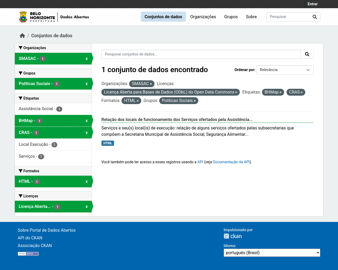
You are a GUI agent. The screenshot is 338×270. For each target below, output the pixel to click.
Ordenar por (244, 70)
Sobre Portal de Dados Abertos (47, 230)
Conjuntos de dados (163, 16)
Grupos (231, 16)
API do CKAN (30, 237)
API (200, 162)
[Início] (22, 35)
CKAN (233, 236)
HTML (108, 143)
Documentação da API (231, 162)
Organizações (203, 16)
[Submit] (314, 16)
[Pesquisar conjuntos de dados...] (293, 16)
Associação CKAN (35, 245)
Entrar (313, 4)
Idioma (229, 246)
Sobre (251, 16)
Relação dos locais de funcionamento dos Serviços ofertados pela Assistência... (177, 119)
